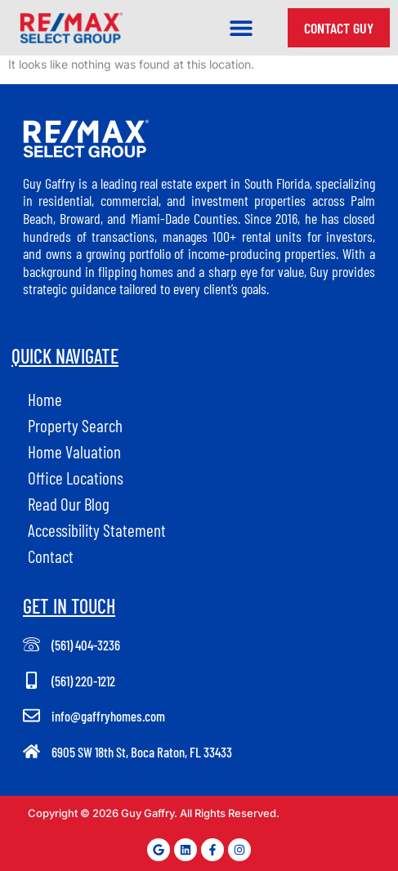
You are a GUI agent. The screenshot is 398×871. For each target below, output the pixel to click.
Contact (51, 556)
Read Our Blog (69, 504)
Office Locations (75, 477)
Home (45, 399)
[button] (241, 28)
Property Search (75, 425)
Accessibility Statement (97, 530)
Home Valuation (74, 451)
